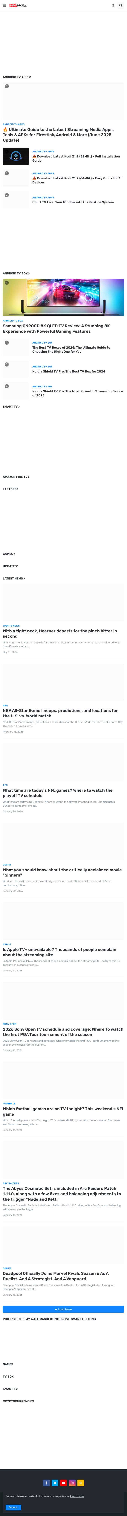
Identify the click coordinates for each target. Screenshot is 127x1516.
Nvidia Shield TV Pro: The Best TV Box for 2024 (68, 371)
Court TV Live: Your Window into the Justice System (73, 202)
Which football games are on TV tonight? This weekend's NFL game (63, 1111)
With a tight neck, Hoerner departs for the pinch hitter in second (60, 633)
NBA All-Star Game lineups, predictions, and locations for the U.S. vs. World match (60, 713)
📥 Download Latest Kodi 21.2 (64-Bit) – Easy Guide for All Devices (77, 180)
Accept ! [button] (13, 1507)
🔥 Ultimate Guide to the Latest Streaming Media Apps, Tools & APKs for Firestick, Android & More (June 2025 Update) (58, 135)
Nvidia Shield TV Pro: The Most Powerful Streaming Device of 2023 (77, 393)
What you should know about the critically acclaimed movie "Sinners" (62, 872)
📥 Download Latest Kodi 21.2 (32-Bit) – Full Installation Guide (76, 158)
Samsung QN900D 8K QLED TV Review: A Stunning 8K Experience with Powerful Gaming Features (56, 328)
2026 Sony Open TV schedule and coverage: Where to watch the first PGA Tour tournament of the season (63, 1032)
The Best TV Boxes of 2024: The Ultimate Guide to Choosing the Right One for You (71, 349)
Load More (64, 1309)
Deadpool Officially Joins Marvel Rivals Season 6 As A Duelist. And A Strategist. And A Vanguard (55, 1276)
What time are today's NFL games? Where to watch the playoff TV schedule (58, 793)
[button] (4, 5)
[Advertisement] (63, 40)
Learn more (77, 1496)
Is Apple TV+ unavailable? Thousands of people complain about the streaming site (59, 952)
